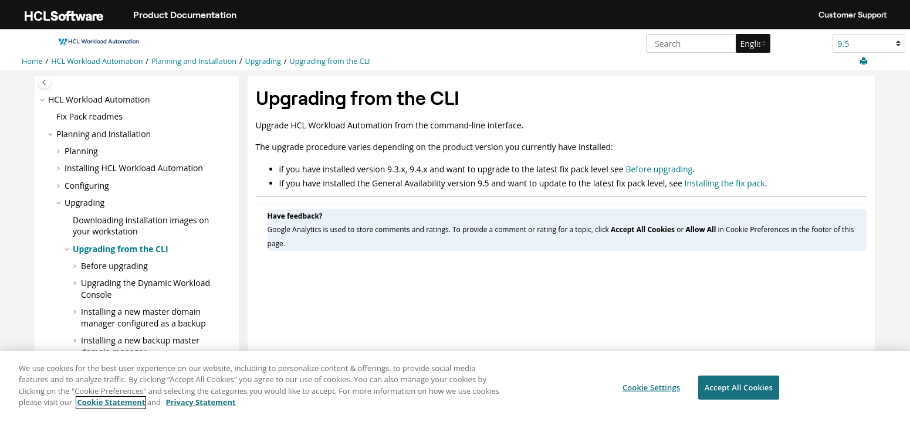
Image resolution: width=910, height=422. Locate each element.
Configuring (87, 185)
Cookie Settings (651, 393)
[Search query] (706, 43)
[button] (43, 100)
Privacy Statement (200, 408)
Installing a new (140, 346)
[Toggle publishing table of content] (44, 82)
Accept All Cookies (739, 393)
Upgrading (263, 61)
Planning (81, 150)
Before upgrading (114, 265)
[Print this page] (865, 61)
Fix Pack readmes (89, 116)
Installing (134, 167)
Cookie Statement (111, 408)
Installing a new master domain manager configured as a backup (143, 317)
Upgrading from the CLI (330, 61)
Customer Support (852, 14)
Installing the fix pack (725, 183)
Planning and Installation (193, 61)
